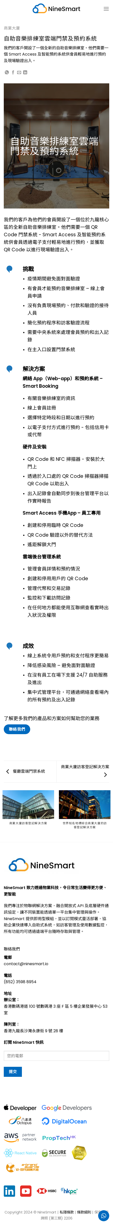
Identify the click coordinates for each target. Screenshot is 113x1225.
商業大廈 (12, 28)
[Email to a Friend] (19, 72)
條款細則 (84, 1212)
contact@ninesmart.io (26, 964)
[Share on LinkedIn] (25, 72)
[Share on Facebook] (13, 72)
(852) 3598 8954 (20, 982)
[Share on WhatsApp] (7, 72)
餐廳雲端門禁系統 (25, 771)
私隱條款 (67, 1212)
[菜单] (106, 9)
